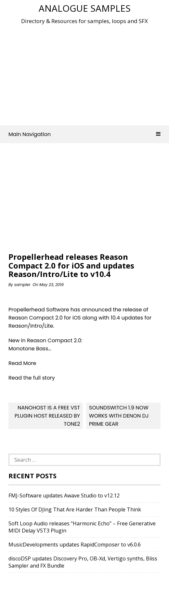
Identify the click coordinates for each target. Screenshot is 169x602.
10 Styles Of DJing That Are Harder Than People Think (74, 509)
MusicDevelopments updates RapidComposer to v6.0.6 (74, 544)
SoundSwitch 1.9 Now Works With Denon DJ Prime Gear (119, 416)
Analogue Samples (85, 8)
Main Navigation (84, 134)
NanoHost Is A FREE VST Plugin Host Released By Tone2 (47, 416)
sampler (22, 284)
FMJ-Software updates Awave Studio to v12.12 (64, 495)
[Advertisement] (88, 72)
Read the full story (31, 378)
